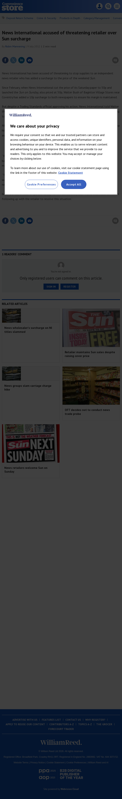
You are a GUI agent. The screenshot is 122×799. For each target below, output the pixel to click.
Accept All (73, 184)
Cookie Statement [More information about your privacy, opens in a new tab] (70, 173)
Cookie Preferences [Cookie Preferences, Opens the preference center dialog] (41, 184)
